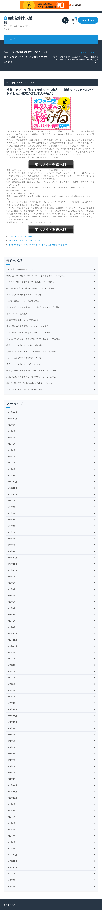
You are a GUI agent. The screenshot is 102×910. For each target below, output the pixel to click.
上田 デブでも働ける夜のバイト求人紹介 (24, 294)
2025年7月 (11, 437)
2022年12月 (11, 633)
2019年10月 (11, 867)
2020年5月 (11, 829)
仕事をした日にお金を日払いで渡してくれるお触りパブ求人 (32, 370)
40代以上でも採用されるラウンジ (20, 269)
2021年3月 (11, 766)
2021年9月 (11, 728)
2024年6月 (11, 519)
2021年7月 (11, 741)
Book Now (88, 20)
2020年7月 (11, 817)
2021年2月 (11, 772)
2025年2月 (11, 469)
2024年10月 (11, 494)
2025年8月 (11, 431)
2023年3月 (11, 614)
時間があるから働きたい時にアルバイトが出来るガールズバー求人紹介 (36, 275)
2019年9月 (11, 873)
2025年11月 (11, 412)
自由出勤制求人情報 (18, 23)
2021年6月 (11, 747)
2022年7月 (11, 665)
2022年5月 (11, 677)
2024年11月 (11, 488)
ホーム (13, 39)
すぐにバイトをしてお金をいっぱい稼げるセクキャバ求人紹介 (33, 307)
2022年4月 (11, 684)
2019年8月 (11, 880)
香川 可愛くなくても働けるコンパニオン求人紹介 (28, 332)
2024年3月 (11, 538)
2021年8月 (11, 734)
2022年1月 (11, 703)
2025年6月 (11, 444)
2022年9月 (11, 652)
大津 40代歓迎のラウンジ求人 (22, 236)
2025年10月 (11, 418)
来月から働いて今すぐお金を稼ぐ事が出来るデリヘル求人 (31, 377)
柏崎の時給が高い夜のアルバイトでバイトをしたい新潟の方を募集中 (38, 244)
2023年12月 (11, 557)
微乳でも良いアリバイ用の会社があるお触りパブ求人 (29, 383)
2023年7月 (11, 589)
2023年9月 (11, 576)
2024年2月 (11, 545)
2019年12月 (11, 854)
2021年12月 (11, 709)
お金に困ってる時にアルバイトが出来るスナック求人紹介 (31, 351)
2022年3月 (11, 690)
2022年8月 (11, 659)
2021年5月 (11, 753)
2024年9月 (11, 500)
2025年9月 (11, 425)
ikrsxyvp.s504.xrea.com (17, 82)
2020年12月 (11, 785)
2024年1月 (11, 551)
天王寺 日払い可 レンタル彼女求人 (22, 301)
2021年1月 (11, 779)
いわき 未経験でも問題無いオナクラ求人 (24, 358)
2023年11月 (11, 564)
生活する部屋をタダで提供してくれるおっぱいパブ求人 (30, 282)
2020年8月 (11, 810)
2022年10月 (11, 646)
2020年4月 (11, 836)
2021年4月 (11, 760)
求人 (92, 52)
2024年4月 (11, 532)
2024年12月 (11, 481)
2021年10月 (11, 722)
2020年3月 (11, 842)
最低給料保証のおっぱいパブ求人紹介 (22, 320)
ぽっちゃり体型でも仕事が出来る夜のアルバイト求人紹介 (31, 288)
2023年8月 (11, 583)
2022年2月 (11, 696)
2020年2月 (11, 848)
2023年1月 (11, 627)
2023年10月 (11, 570)
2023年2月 (11, 621)
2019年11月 (11, 861)
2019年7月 (11, 886)
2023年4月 (11, 608)
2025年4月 (11, 456)
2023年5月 (11, 602)
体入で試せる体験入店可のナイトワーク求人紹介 (27, 326)
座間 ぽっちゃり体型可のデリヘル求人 (25, 240)
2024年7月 (11, 513)
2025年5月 (11, 450)
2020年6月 (11, 823)
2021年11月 (11, 715)
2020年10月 (11, 798)
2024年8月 (11, 507)
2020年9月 (11, 804)
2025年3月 (11, 463)
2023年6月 (11, 595)
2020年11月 (11, 791)
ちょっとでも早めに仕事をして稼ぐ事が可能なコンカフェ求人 (33, 339)
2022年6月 (11, 671)
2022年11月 (11, 640)
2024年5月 (11, 526)
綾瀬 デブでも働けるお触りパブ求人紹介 (24, 345)
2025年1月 (11, 475)
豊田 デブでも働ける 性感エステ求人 (23, 364)
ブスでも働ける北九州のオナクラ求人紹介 (24, 389)
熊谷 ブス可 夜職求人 (16, 313)
